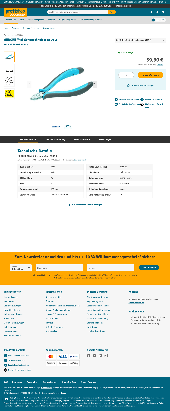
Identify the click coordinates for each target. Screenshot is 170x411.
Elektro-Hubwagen (12, 306)
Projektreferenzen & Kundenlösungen (63, 306)
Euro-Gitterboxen (12, 310)
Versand (160, 65)
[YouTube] (94, 356)
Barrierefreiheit (50, 382)
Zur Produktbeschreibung (16, 44)
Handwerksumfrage (96, 331)
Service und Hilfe (53, 297)
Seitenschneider (80, 160)
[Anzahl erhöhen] (131, 75)
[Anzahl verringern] (121, 75)
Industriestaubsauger (13, 314)
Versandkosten (46, 388)
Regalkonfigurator (95, 301)
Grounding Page (68, 382)
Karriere (49, 323)
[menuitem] (151, 12)
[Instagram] (106, 356)
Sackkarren (9, 318)
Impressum (17, 382)
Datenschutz (32, 382)
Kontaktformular (136, 302)
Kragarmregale (11, 331)
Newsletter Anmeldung (97, 314)
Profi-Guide (92, 327)
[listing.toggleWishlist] (140, 85)
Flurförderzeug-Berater (97, 297)
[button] (106, 293)
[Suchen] (112, 12)
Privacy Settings (88, 382)
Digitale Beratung (97, 291)
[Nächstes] (95, 84)
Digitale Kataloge (95, 323)
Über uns (50, 301)
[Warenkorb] (163, 12)
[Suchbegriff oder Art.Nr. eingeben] (78, 12)
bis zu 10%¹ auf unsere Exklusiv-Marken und (72, 6)
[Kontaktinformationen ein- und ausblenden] (7, 404)
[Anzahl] (126, 75)
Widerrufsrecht (52, 318)
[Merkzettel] (157, 12)
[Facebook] (88, 356)
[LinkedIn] (100, 356)
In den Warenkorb (151, 75)
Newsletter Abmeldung (97, 318)
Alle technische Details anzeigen (87, 204)
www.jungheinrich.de (57, 393)
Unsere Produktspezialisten (58, 310)
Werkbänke (9, 301)
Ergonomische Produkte (98, 306)
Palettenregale (11, 327)
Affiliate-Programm (54, 327)
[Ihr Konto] (151, 12)
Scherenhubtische (12, 335)
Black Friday (51, 331)
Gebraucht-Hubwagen (14, 323)
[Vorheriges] (29, 84)
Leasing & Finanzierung (56, 314)
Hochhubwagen (11, 297)
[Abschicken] (149, 267)
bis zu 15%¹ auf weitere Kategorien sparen (112, 6)
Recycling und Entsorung (98, 310)
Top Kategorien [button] (12, 291)
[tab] (28, 139)
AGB (6, 382)
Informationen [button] (54, 291)
